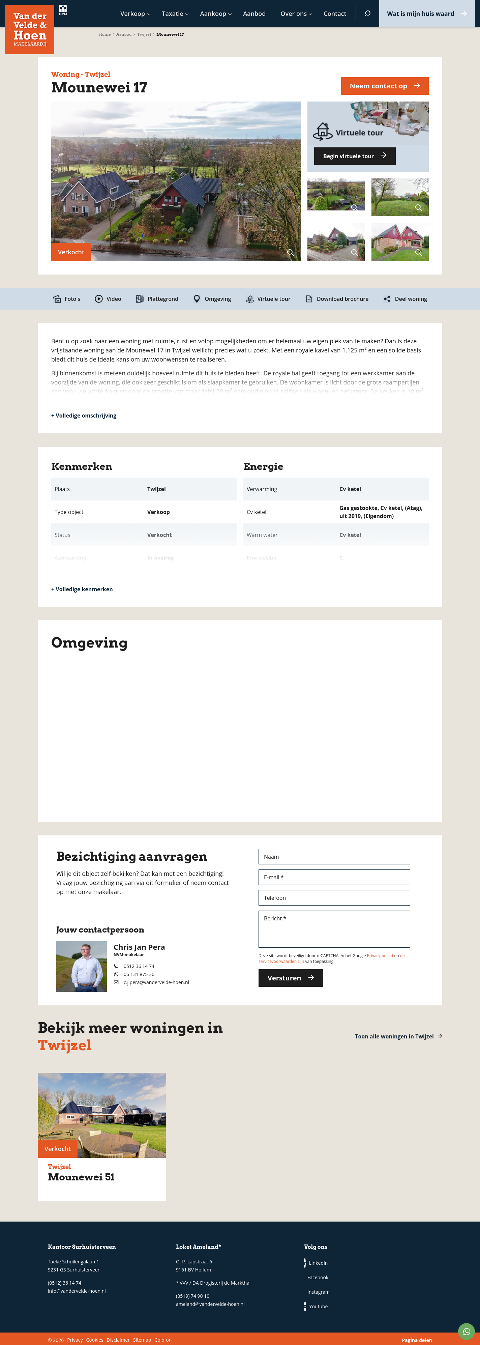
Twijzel (144, 34)
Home (104, 34)
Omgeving (218, 299)
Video (114, 299)
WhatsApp (466, 1331)
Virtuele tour (274, 299)
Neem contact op (378, 85)
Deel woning (411, 299)
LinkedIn (316, 1263)
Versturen (284, 977)
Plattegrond (163, 299)
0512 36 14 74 (139, 966)
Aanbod (124, 34)
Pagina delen (417, 1337)
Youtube (338, 1277)
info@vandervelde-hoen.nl (77, 1291)
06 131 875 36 (139, 974)
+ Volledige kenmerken (82, 589)
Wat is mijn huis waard (419, 13)
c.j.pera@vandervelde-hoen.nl (156, 982)
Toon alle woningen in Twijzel (394, 1036)
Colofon (163, 1337)
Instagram (316, 1277)
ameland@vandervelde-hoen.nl (210, 1304)
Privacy (75, 1337)
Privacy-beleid (380, 955)
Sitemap (142, 1337)
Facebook (338, 1263)
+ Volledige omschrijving (83, 415)
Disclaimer (118, 1337)
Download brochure (342, 299)
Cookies (94, 1337)
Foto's (72, 299)
